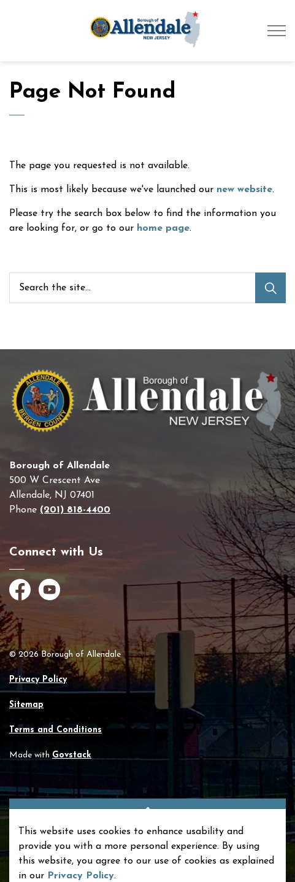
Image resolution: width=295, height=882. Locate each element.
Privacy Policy (38, 679)
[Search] (270, 288)
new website (244, 190)
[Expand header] (276, 30)
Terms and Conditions (55, 730)
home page (163, 228)
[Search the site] (147, 288)
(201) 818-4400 (75, 510)
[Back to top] (147, 812)
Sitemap (26, 705)
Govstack (71, 755)
